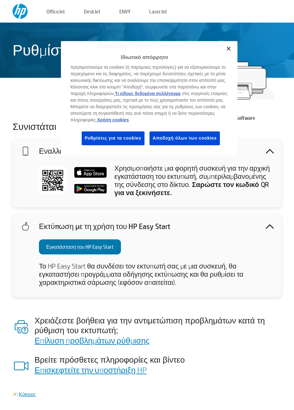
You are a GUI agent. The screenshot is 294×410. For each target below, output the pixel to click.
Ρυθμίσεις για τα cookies (113, 138)
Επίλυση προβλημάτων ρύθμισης (92, 340)
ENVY (124, 11)
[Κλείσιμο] (229, 49)
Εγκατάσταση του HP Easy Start (80, 246)
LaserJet (158, 11)
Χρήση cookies (112, 119)
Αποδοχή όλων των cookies (185, 138)
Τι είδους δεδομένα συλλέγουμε (147, 93)
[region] (149, 98)
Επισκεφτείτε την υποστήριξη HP (91, 370)
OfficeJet (55, 11)
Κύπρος (27, 394)
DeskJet (92, 11)
